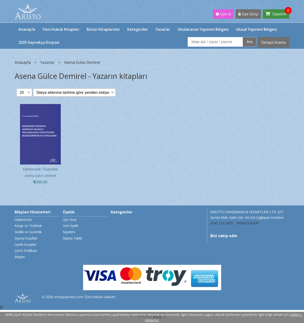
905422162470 (247, 223)
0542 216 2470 (221, 223)
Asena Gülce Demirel (40, 175)
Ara (249, 42)
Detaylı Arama (273, 42)
